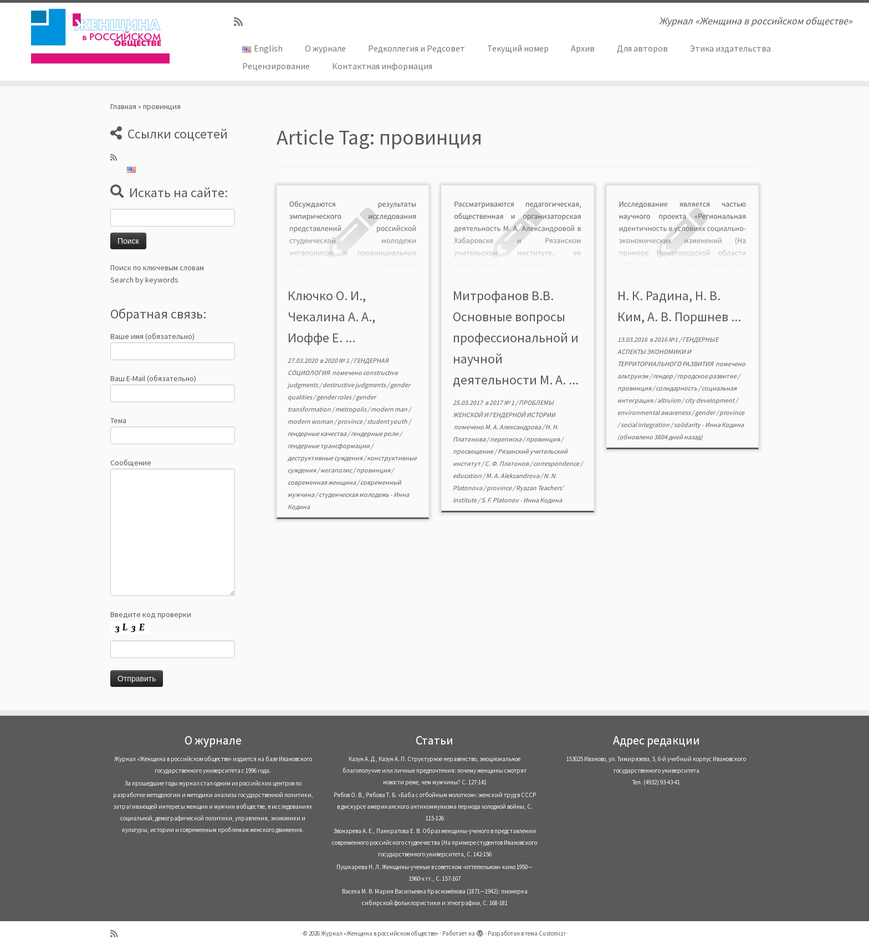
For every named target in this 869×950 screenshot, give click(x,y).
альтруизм (633, 376)
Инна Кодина (542, 500)
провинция (373, 470)
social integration (646, 424)
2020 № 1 (337, 360)
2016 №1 (666, 339)
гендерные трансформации (329, 445)
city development (710, 400)
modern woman (311, 421)
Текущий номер (518, 48)
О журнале (325, 48)
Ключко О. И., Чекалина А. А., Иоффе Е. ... (331, 316)
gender (705, 412)
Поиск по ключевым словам (157, 268)
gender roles (334, 397)
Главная (123, 106)
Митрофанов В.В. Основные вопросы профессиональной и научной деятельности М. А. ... (516, 337)
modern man (389, 409)
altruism (669, 400)
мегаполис (336, 470)
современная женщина (322, 482)
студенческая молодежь (354, 494)
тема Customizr (545, 933)
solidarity (688, 424)
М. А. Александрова (513, 427)
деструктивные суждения (326, 458)
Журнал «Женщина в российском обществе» (379, 933)
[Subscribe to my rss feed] (242, 22)
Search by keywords (144, 280)
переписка (506, 439)
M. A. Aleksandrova (513, 475)
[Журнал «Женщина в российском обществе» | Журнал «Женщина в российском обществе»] (100, 36)
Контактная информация (382, 65)
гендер (663, 376)
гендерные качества (317, 433)
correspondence (556, 463)
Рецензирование (276, 65)
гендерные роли (375, 433)
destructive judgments (355, 385)
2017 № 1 (502, 402)
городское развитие (707, 376)
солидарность (677, 388)
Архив (583, 48)
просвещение (473, 451)
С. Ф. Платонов (507, 463)
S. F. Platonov (500, 500)
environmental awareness (654, 412)
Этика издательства (730, 48)
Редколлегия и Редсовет (416, 48)
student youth (387, 421)
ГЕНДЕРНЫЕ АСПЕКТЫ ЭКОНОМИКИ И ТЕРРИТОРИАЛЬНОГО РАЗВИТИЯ (667, 351)
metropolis (351, 409)
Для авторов (642, 48)
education (468, 475)
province (351, 421)
